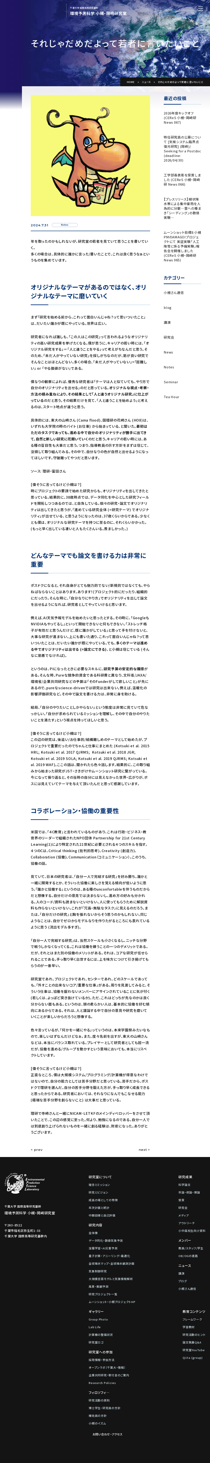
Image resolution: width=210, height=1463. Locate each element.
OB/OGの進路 (188, 1256)
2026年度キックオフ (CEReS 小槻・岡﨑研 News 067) (180, 118)
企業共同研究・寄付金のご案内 (109, 1375)
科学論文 (184, 1185)
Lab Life (95, 1327)
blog (168, 307)
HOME (131, 82)
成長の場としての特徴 (103, 1200)
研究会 (169, 337)
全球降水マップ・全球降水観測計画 (112, 1263)
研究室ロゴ (96, 1342)
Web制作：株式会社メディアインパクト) (134, 1457)
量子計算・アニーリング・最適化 (109, 1256)
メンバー (184, 1240)
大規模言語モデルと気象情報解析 (111, 1279)
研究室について (100, 1177)
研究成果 (185, 1177)
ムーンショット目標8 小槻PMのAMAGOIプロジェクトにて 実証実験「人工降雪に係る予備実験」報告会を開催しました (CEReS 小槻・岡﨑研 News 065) (182, 246)
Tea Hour (171, 396)
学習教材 (145, 1327)
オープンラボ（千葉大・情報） (107, 1367)
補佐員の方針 (98, 1416)
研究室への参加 (101, 1352)
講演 (167, 322)
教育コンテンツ (150, 1311)
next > (144, 1150)
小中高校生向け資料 (192, 1231)
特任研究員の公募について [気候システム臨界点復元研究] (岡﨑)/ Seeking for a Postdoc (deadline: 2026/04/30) (182, 148)
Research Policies (102, 1383)
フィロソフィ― (99, 1392)
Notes (169, 367)
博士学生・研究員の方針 (104, 1408)
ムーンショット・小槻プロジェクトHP (112, 1302)
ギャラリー (96, 1311)
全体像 (93, 1233)
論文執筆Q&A (148, 1342)
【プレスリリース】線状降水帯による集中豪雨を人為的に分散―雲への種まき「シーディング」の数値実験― (182, 208)
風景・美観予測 (98, 1286)
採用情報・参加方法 (102, 1360)
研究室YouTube (150, 1350)
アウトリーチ (186, 1223)
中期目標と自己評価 (102, 1215)
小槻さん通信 (174, 292)
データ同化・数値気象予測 (106, 1240)
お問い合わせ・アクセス (188, 1311)
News (168, 352)
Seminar (171, 382)
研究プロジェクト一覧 (103, 1294)
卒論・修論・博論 (189, 1192)
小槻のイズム (97, 1423)
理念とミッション (99, 1185)
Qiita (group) (149, 1358)
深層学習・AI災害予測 (103, 1248)
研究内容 (95, 1225)
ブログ (182, 1281)
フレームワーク (148, 1319)
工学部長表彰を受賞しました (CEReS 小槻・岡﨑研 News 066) (182, 179)
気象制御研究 (98, 1271)
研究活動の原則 (99, 1400)
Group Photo (98, 1319)
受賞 (181, 1200)
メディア (183, 1215)
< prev (37, 1150)
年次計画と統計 (99, 1208)
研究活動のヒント (150, 1335)
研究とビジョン (98, 1192)
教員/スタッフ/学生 (190, 1248)
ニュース (146, 82)
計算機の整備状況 (101, 1335)
